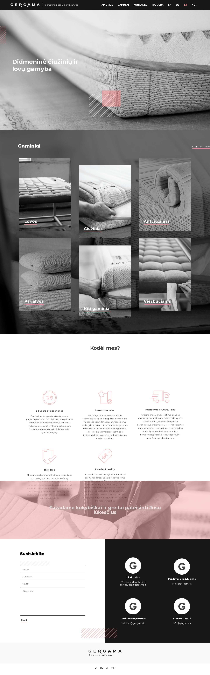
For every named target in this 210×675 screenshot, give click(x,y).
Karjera (159, 5)
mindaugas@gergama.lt (133, 584)
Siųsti (24, 620)
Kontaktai (142, 5)
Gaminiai (125, 5)
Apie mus (109, 5)
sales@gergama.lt (181, 583)
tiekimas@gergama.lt (133, 623)
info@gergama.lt (182, 623)
